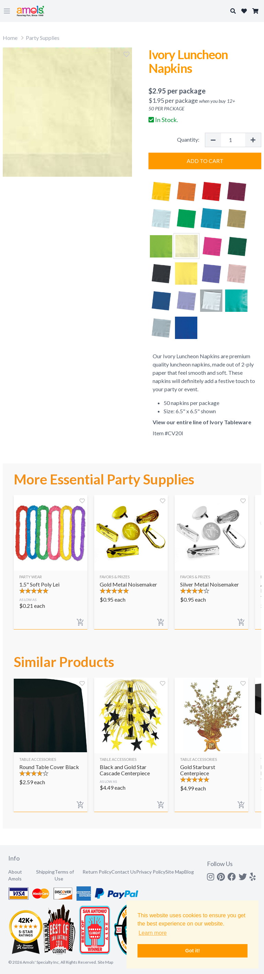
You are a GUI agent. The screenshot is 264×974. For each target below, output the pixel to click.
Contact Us (123, 872)
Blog (189, 872)
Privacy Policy (150, 872)
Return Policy (96, 872)
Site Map (174, 872)
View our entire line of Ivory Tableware (202, 422)
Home (10, 37)
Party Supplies (42, 37)
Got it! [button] (192, 950)
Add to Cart (205, 160)
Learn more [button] (153, 933)
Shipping (45, 872)
